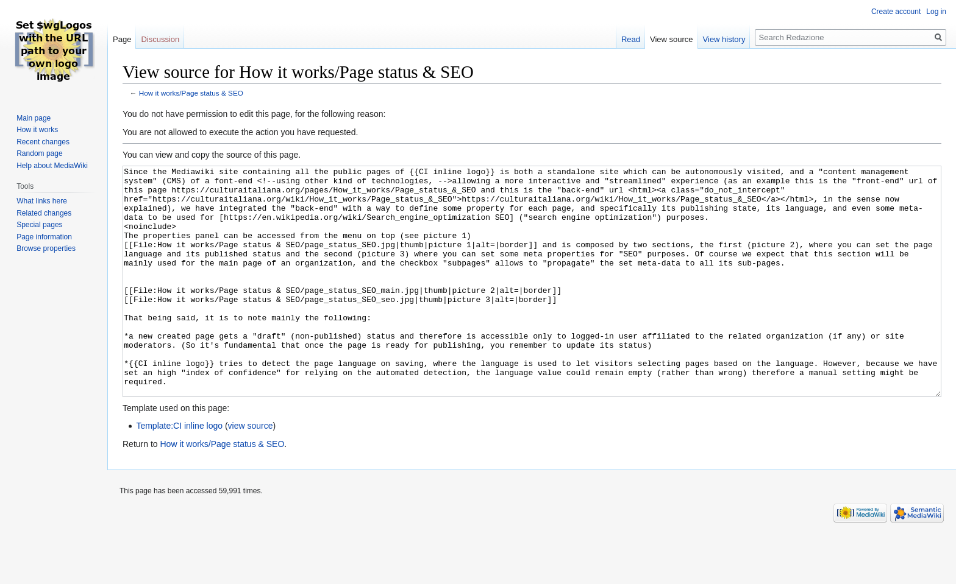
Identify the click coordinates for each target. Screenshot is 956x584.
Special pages (39, 224)
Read (630, 39)
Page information (44, 237)
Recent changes (43, 142)
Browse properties (46, 248)
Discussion (160, 39)
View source (671, 39)
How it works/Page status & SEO (191, 93)
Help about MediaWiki (52, 165)
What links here (41, 201)
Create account (896, 11)
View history (724, 39)
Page (122, 39)
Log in (936, 11)
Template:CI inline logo (179, 471)
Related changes (43, 213)
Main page (33, 118)
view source (250, 471)
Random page (39, 153)
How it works (37, 129)
